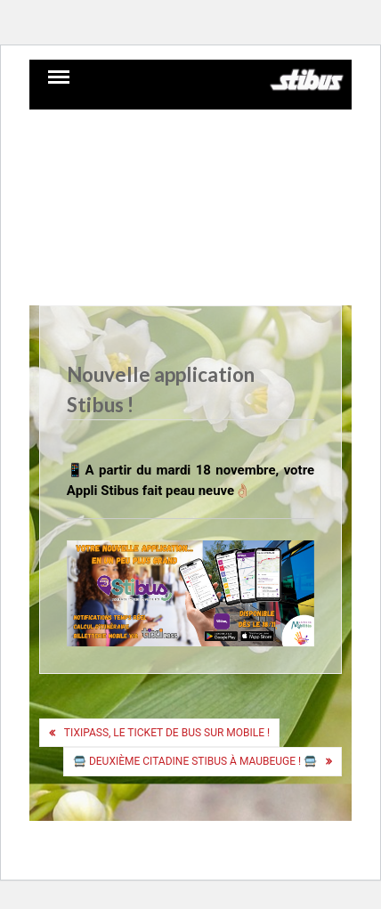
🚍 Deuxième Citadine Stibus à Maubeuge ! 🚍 (195, 761)
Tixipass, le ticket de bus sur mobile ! (167, 732)
